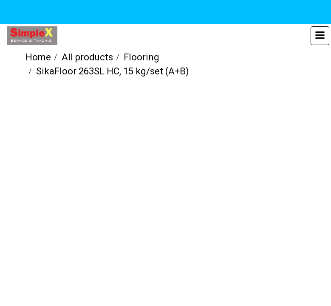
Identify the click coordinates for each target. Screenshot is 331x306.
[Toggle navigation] (320, 35)
